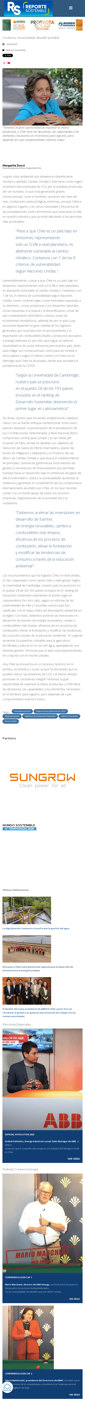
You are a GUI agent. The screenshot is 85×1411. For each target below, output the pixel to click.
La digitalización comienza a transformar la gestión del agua (36, 928)
